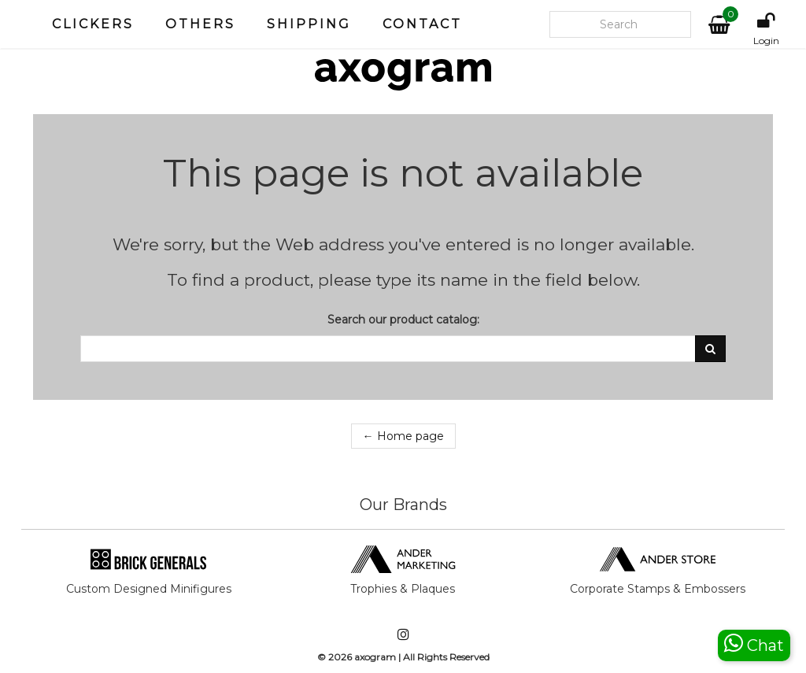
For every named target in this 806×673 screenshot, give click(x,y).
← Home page (403, 436)
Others (200, 24)
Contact (422, 24)
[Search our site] (620, 24)
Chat (754, 643)
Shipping (309, 24)
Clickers (93, 24)
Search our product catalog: (403, 319)
